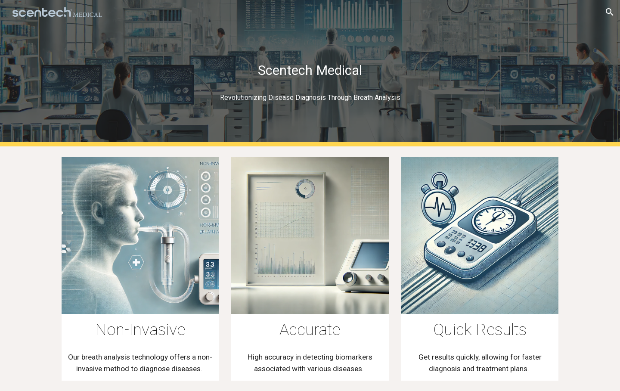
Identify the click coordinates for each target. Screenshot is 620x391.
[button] (609, 12)
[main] (310, 73)
